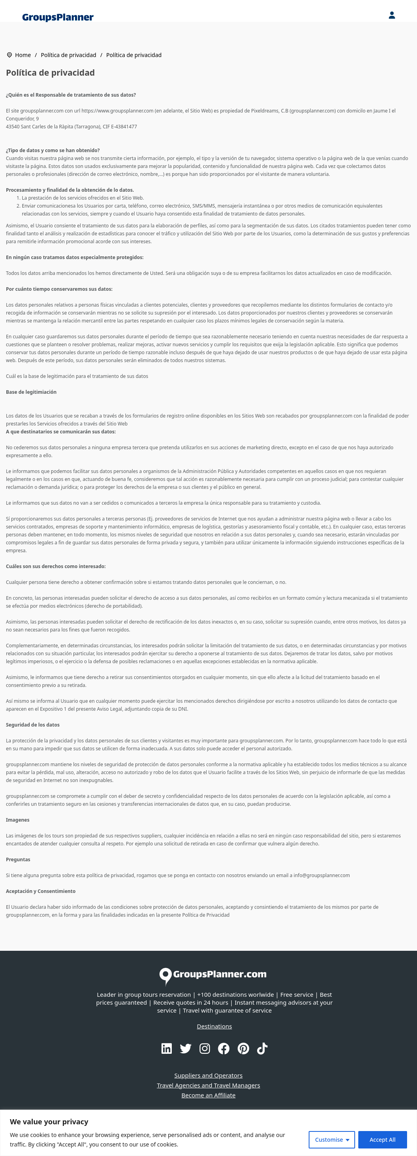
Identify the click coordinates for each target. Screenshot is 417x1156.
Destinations (214, 1026)
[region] (208, 1133)
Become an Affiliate (208, 1095)
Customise (329, 1139)
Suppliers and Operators (209, 1075)
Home (23, 55)
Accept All (383, 1139)
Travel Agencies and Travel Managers (208, 1085)
